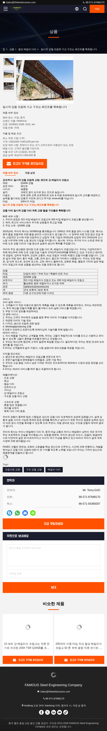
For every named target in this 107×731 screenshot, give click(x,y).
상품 (11, 49)
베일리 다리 (54, 469)
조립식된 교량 (12, 469)
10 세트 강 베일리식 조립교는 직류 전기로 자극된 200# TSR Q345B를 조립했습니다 (27, 646)
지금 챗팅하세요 (53, 524)
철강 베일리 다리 (27, 49)
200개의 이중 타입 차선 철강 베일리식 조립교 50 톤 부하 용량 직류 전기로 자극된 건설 (79, 646)
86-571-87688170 (93, 2)
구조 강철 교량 (34, 469)
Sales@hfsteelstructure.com (19, 2)
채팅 (97, 8)
